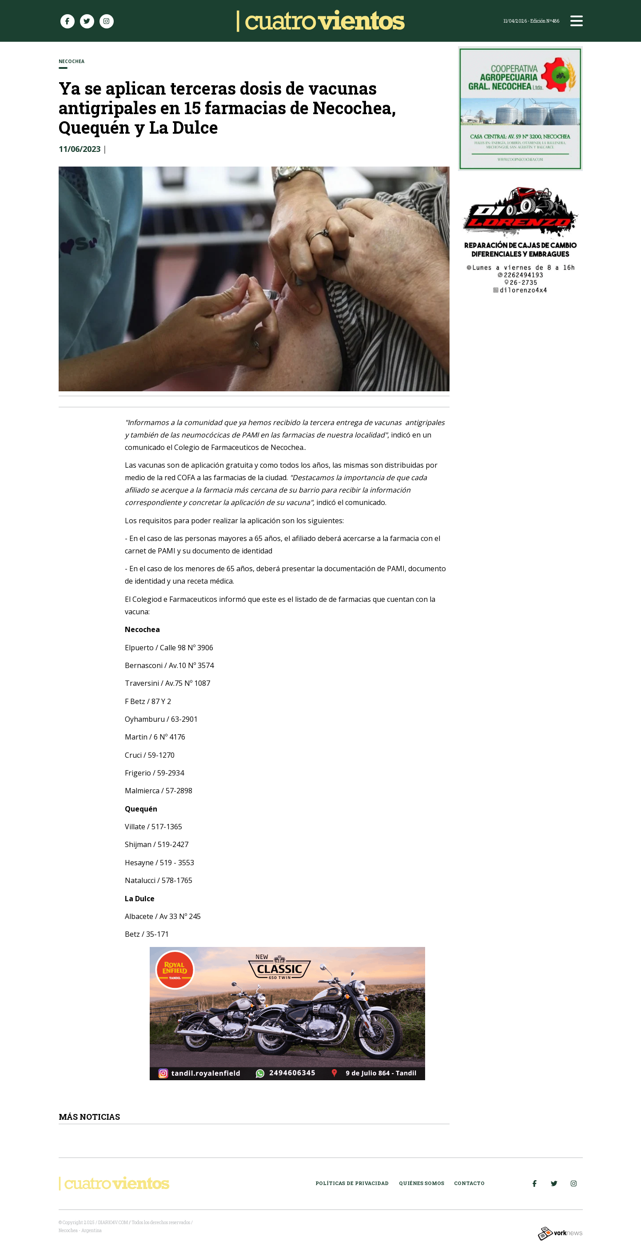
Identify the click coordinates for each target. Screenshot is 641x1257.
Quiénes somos (421, 1183)
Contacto (469, 1183)
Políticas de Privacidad (352, 1183)
